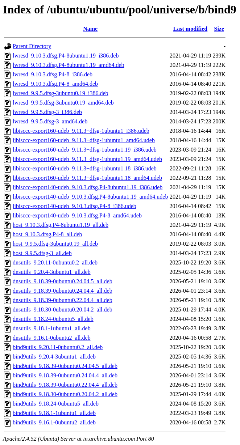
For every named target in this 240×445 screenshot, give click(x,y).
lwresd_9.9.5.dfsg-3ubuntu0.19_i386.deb (60, 93)
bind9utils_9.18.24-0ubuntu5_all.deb (56, 403)
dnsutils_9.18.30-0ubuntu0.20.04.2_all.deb (62, 309)
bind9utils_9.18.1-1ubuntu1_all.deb (54, 413)
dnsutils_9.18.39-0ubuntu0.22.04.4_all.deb (62, 300)
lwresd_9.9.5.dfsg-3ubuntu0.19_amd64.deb (63, 102)
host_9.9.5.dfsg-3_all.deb (42, 253)
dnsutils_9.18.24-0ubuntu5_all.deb (53, 319)
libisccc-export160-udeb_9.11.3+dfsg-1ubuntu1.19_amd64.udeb (87, 159)
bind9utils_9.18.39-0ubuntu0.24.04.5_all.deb (65, 366)
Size (219, 29)
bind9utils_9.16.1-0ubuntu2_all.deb (54, 422)
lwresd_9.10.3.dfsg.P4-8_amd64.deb (55, 84)
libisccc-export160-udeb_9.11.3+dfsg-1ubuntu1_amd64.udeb (84, 140)
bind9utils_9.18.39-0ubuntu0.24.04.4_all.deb (65, 375)
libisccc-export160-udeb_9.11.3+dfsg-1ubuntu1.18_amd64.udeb (87, 178)
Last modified (190, 29)
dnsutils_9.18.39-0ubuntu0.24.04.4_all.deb (62, 291)
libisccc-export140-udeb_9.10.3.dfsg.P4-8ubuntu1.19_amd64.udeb (90, 197)
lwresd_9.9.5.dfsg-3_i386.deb (47, 112)
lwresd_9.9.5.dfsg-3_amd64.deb (50, 121)
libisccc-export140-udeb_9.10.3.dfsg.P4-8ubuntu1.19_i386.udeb (87, 187)
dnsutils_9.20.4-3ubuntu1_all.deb (52, 272)
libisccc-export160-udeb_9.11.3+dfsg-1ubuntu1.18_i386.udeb (85, 168)
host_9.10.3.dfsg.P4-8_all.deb (47, 234)
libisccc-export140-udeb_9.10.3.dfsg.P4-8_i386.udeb (74, 206)
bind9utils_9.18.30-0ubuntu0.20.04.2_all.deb (65, 394)
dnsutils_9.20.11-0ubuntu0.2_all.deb (55, 262)
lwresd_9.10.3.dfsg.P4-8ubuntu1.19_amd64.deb (68, 65)
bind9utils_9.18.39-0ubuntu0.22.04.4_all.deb (65, 385)
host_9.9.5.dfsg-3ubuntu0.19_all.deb (55, 244)
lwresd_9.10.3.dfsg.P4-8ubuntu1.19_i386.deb (66, 55)
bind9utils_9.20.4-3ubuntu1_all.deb (54, 356)
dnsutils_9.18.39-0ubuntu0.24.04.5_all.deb (62, 281)
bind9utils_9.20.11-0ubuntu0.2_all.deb (58, 347)
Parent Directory (32, 46)
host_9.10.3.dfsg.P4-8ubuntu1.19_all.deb (60, 225)
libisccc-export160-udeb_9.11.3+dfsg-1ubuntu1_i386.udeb (81, 131)
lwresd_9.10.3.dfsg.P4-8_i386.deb (52, 74)
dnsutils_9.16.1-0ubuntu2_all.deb (52, 338)
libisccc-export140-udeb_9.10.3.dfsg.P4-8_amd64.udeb (77, 215)
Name (90, 29)
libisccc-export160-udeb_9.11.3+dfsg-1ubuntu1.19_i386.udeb (85, 150)
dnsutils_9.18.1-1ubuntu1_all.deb (52, 328)
